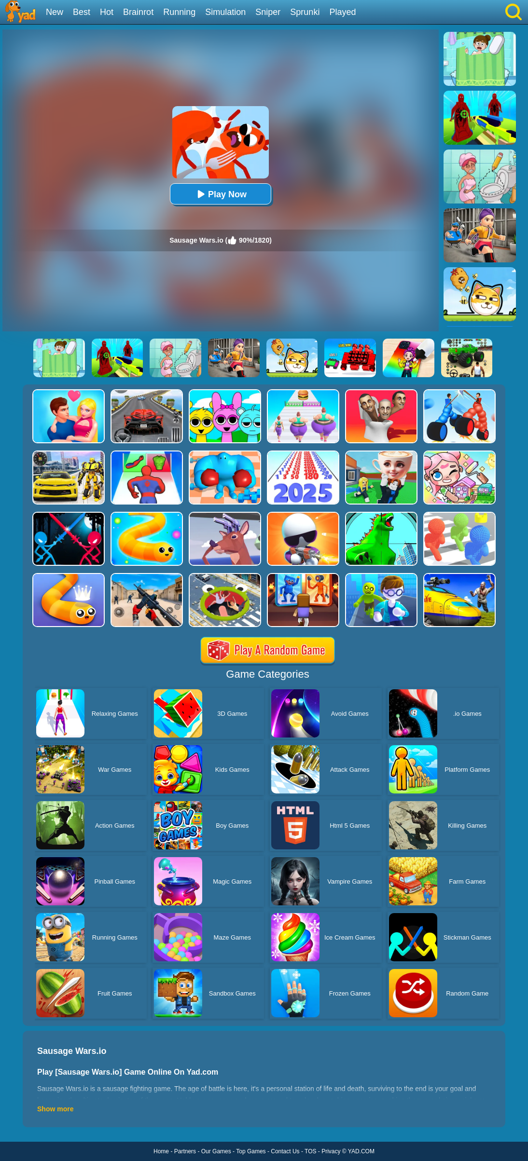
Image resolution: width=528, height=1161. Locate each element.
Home (161, 1151)
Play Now (221, 194)
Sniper (267, 12)
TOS (310, 1151)
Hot (106, 12)
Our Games (216, 1151)
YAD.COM (361, 1151)
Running (179, 12)
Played (342, 12)
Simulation (225, 12)
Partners (185, 1151)
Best (81, 12)
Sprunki (305, 12)
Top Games (250, 1151)
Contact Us (285, 1151)
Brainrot (138, 12)
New (54, 12)
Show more (55, 1109)
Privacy (330, 1151)
